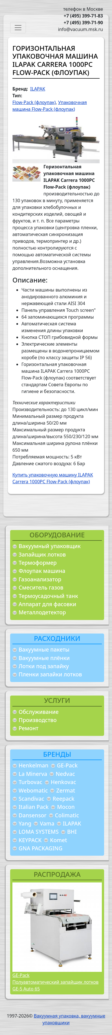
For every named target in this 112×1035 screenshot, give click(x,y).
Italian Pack (34, 807)
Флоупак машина (42, 571)
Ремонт (28, 728)
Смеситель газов (41, 587)
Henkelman (34, 765)
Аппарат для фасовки (47, 604)
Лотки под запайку (44, 666)
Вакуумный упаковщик (50, 546)
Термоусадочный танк (48, 596)
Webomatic (33, 790)
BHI (72, 832)
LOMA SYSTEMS (39, 832)
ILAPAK (72, 823)
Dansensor (33, 815)
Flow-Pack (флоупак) (34, 102)
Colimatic (67, 815)
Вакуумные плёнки (44, 658)
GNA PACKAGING (40, 848)
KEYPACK (30, 840)
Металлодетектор (42, 612)
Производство (38, 720)
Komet (58, 840)
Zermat (65, 790)
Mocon (66, 807)
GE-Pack (67, 765)
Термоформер (38, 563)
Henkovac (63, 782)
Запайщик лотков (42, 554)
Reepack (63, 799)
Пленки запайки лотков (50, 674)
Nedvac (65, 774)
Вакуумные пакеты (44, 649)
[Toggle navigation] (18, 27)
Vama (47, 823)
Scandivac (31, 799)
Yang (25, 823)
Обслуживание (39, 712)
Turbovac (30, 782)
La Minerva (33, 774)
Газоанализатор (40, 579)
